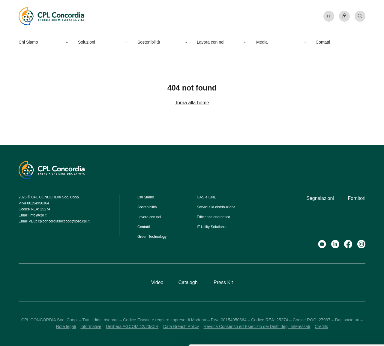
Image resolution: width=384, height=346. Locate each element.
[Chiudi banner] (375, 268)
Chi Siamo (145, 197)
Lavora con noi (149, 217)
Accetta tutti (318, 273)
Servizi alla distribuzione (216, 207)
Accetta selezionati (319, 291)
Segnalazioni (320, 198)
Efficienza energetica (213, 217)
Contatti (323, 42)
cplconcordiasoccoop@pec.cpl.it (64, 221)
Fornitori (356, 198)
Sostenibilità (147, 207)
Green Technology (151, 236)
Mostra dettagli (241, 334)
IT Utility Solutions (211, 227)
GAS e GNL (206, 197)
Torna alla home (192, 102)
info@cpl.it (38, 215)
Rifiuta (318, 308)
